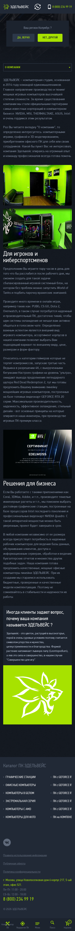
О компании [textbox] (12, 67)
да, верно (23, 37)
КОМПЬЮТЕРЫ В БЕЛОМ (20, 793)
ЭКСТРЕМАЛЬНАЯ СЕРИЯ (20, 801)
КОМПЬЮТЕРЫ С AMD (18, 809)
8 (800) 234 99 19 (18, 899)
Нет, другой (50, 37)
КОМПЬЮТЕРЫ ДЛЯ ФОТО (21, 817)
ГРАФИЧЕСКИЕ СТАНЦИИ (21, 777)
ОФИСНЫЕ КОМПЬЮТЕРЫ (21, 785)
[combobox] (37, 67)
